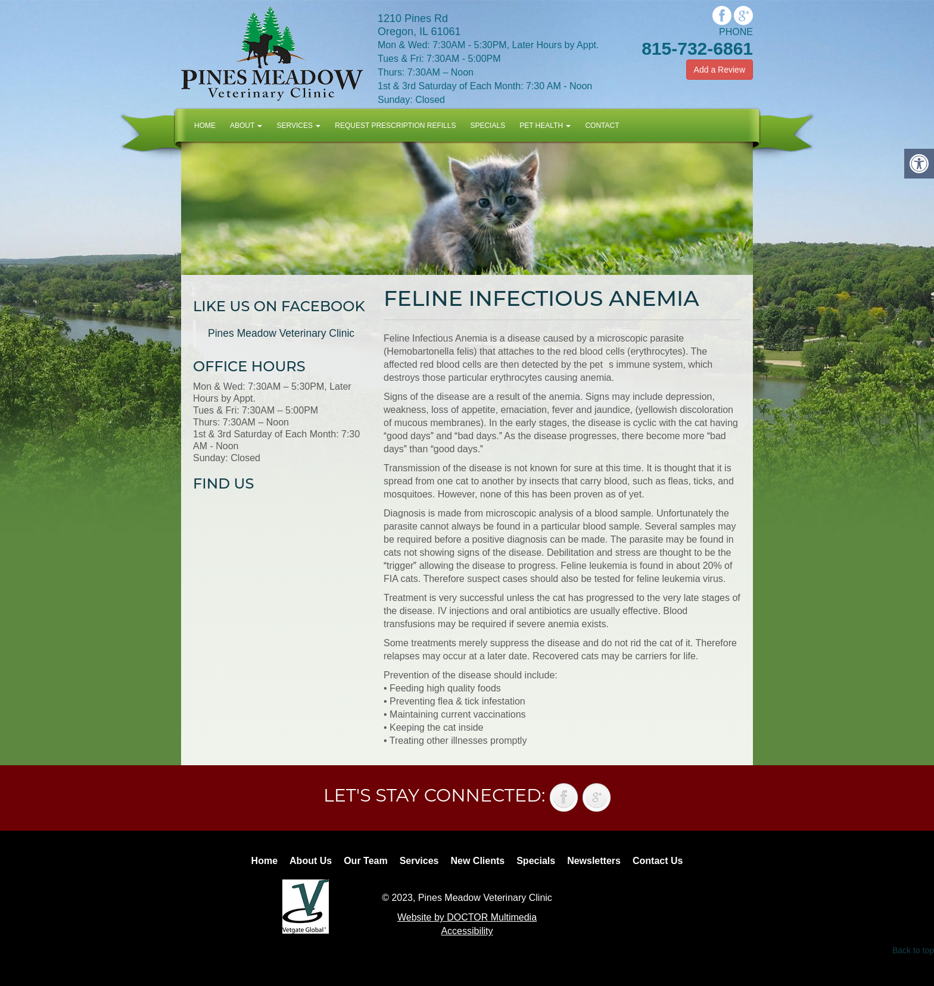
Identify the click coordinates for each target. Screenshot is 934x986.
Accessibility (467, 931)
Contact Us (658, 861)
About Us (310, 861)
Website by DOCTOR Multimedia (467, 917)
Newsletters (594, 861)
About (246, 125)
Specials (487, 125)
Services (298, 125)
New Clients (478, 861)
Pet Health (545, 125)
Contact (602, 125)
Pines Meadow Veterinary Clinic (281, 333)
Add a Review (719, 69)
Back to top (913, 950)
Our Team (366, 861)
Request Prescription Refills (395, 125)
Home (205, 125)
